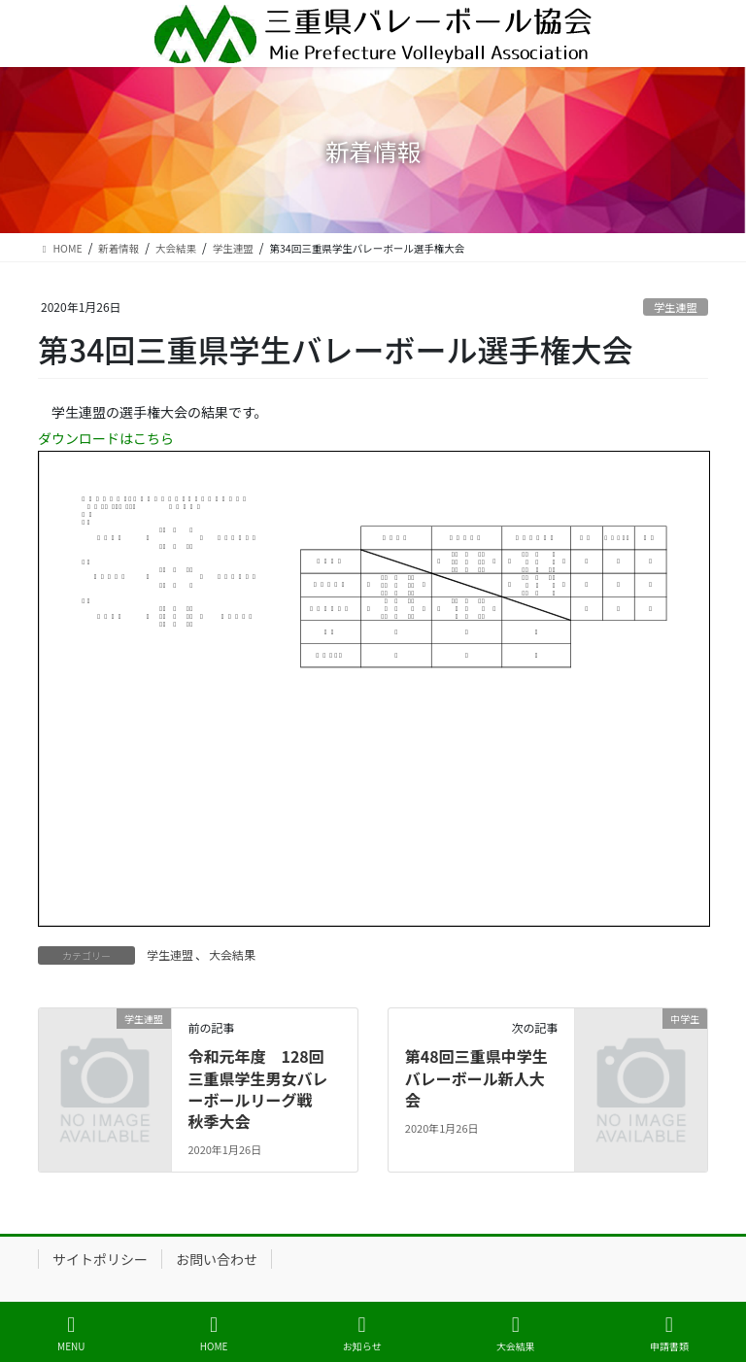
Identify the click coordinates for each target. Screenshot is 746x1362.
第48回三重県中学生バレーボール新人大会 (476, 1077)
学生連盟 (675, 307)
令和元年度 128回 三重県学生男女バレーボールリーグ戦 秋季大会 (257, 1088)
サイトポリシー (100, 1259)
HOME (214, 1333)
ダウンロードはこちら (106, 438)
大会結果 (232, 954)
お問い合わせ (216, 1259)
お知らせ (362, 1333)
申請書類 (669, 1333)
